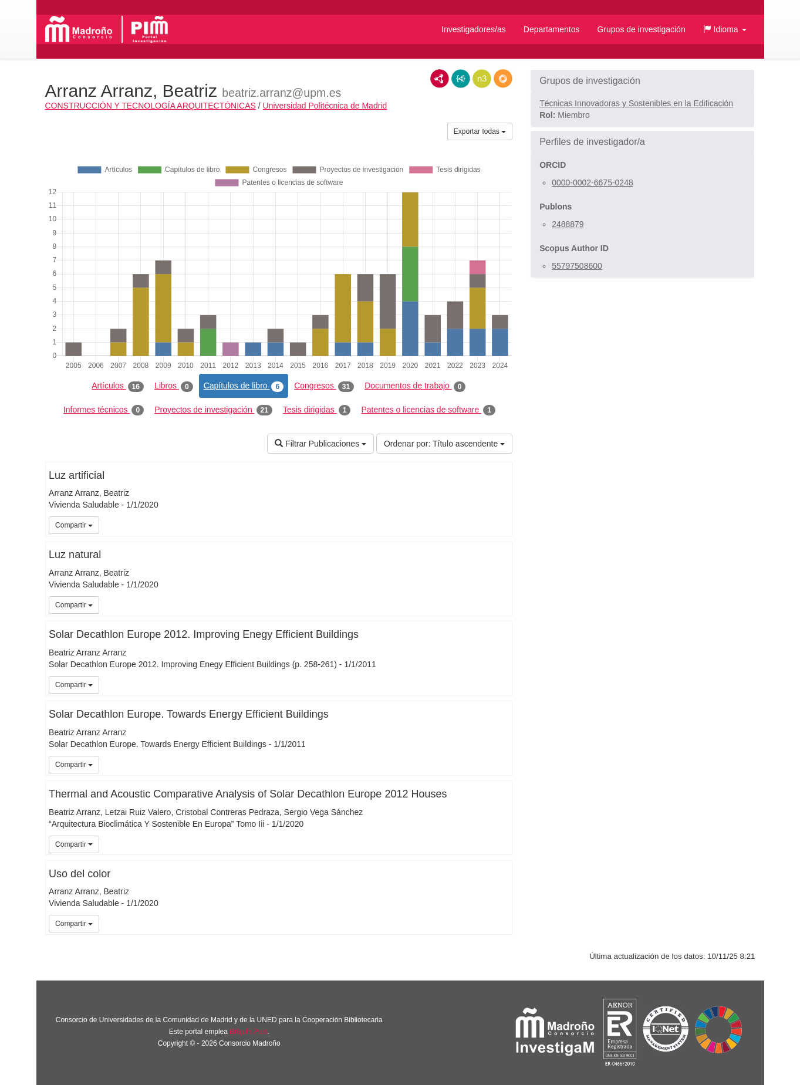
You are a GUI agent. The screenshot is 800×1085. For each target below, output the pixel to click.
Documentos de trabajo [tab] (414, 386)
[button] (724, 29)
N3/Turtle (481, 78)
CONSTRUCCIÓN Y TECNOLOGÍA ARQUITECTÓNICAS (150, 105)
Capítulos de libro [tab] (244, 386)
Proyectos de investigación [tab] (213, 410)
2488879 (568, 224)
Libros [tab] (173, 386)
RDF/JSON (503, 78)
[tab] (642, 81)
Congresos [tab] (324, 386)
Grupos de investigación (641, 29)
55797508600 (577, 266)
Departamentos (552, 29)
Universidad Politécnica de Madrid (325, 105)
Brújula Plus (248, 1031)
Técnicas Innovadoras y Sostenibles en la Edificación (636, 103)
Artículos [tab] (118, 386)
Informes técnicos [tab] (103, 410)
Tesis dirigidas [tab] (317, 410)
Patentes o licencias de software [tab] (428, 410)
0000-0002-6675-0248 (592, 182)
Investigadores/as (473, 29)
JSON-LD (460, 78)
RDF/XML (439, 78)
